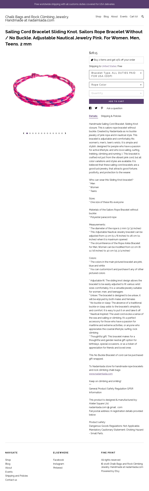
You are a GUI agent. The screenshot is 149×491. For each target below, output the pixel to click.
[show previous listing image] (23, 133)
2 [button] (30, 133)
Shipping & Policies (111, 116)
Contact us (11, 479)
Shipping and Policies (16, 475)
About (114, 16)
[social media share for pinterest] (102, 108)
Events (123, 16)
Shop (98, 16)
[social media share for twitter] (96, 108)
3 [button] (33, 133)
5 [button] (38, 133)
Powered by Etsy (110, 471)
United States (109, 66)
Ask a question (114, 108)
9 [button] (50, 133)
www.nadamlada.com (101, 373)
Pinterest (58, 467)
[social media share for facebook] (90, 108)
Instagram (58, 463)
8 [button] (47, 133)
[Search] (143, 17)
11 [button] (56, 133)
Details (93, 116)
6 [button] (41, 133)
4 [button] (36, 133)
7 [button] (44, 133)
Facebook (58, 460)
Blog (106, 16)
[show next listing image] (65, 133)
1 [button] (27, 133)
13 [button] (62, 133)
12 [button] (59, 133)
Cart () (134, 16)
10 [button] (53, 133)
